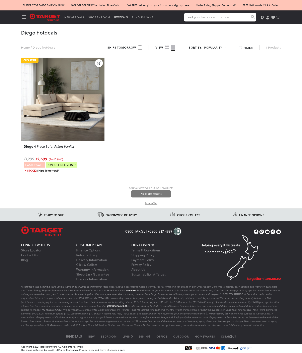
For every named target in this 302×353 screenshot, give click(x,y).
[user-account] (267, 17)
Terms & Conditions (145, 250)
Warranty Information (92, 270)
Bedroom (109, 337)
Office (161, 337)
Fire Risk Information (91, 279)
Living (128, 337)
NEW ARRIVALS (75, 17)
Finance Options (88, 250)
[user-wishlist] (273, 17)
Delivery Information (91, 260)
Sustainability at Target (148, 274)
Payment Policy (142, 260)
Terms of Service (109, 350)
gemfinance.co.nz (117, 306)
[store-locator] (262, 17)
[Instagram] (261, 232)
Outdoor (181, 337)
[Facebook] (256, 232)
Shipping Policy (142, 255)
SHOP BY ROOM (100, 17)
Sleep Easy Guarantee (92, 274)
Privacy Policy (141, 265)
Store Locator (31, 250)
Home (25, 47)
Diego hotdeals (44, 47)
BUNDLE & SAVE (142, 17)
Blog (24, 260)
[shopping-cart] (278, 17)
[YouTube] (267, 232)
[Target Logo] (45, 17)
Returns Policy (86, 255)
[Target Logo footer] (73, 232)
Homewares (205, 337)
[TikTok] (273, 232)
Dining (145, 337)
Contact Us (29, 255)
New (91, 337)
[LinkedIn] (278, 232)
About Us (138, 270)
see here (131, 290)
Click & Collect (86, 265)
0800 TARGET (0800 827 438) (148, 231)
